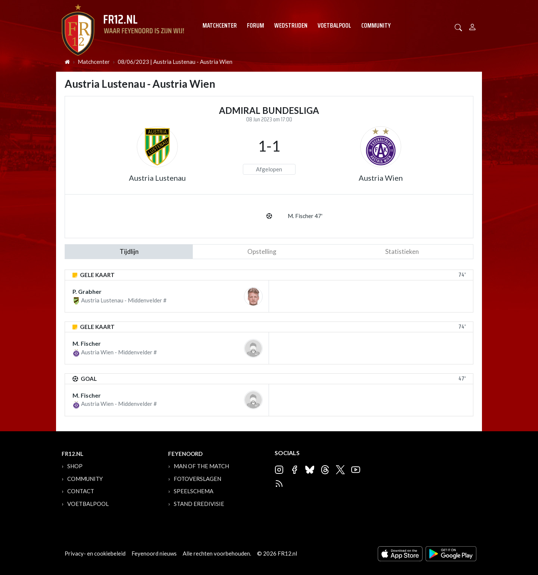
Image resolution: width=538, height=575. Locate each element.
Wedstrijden (290, 25)
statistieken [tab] (402, 251)
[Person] (472, 26)
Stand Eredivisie (199, 503)
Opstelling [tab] (261, 251)
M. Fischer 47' (305, 215)
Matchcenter (219, 25)
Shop (75, 466)
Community (376, 25)
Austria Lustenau (157, 177)
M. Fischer (86, 343)
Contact (80, 491)
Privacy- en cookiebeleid (95, 553)
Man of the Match (201, 466)
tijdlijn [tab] (129, 251)
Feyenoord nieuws (154, 553)
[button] (458, 26)
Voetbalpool (334, 25)
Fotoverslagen (197, 478)
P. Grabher (87, 291)
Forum (255, 25)
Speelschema (193, 491)
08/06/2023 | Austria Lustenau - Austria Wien (175, 61)
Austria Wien (381, 177)
